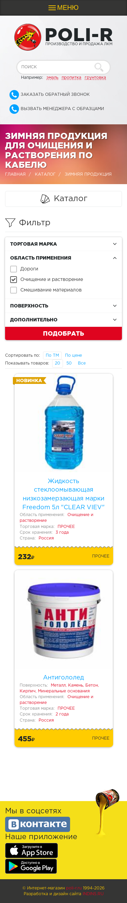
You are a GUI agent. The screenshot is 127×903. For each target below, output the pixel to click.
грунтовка (95, 77)
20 (57, 363)
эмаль (52, 77)
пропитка (71, 77)
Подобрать (63, 333)
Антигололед (63, 677)
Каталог (45, 174)
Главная (15, 174)
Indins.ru (93, 894)
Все (82, 363)
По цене (73, 355)
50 (69, 363)
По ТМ (52, 355)
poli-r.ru (74, 888)
